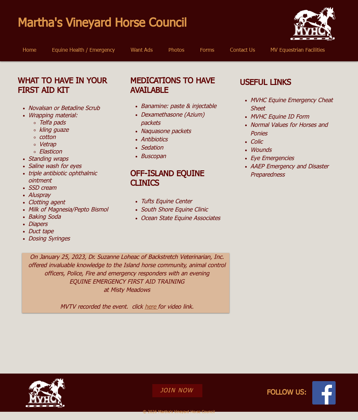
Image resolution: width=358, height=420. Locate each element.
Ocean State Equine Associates (180, 218)
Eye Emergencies (272, 158)
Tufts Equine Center (166, 202)
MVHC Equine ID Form (279, 117)
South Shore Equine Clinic (174, 210)
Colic (256, 142)
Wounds (260, 150)
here (151, 307)
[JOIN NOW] (177, 390)
